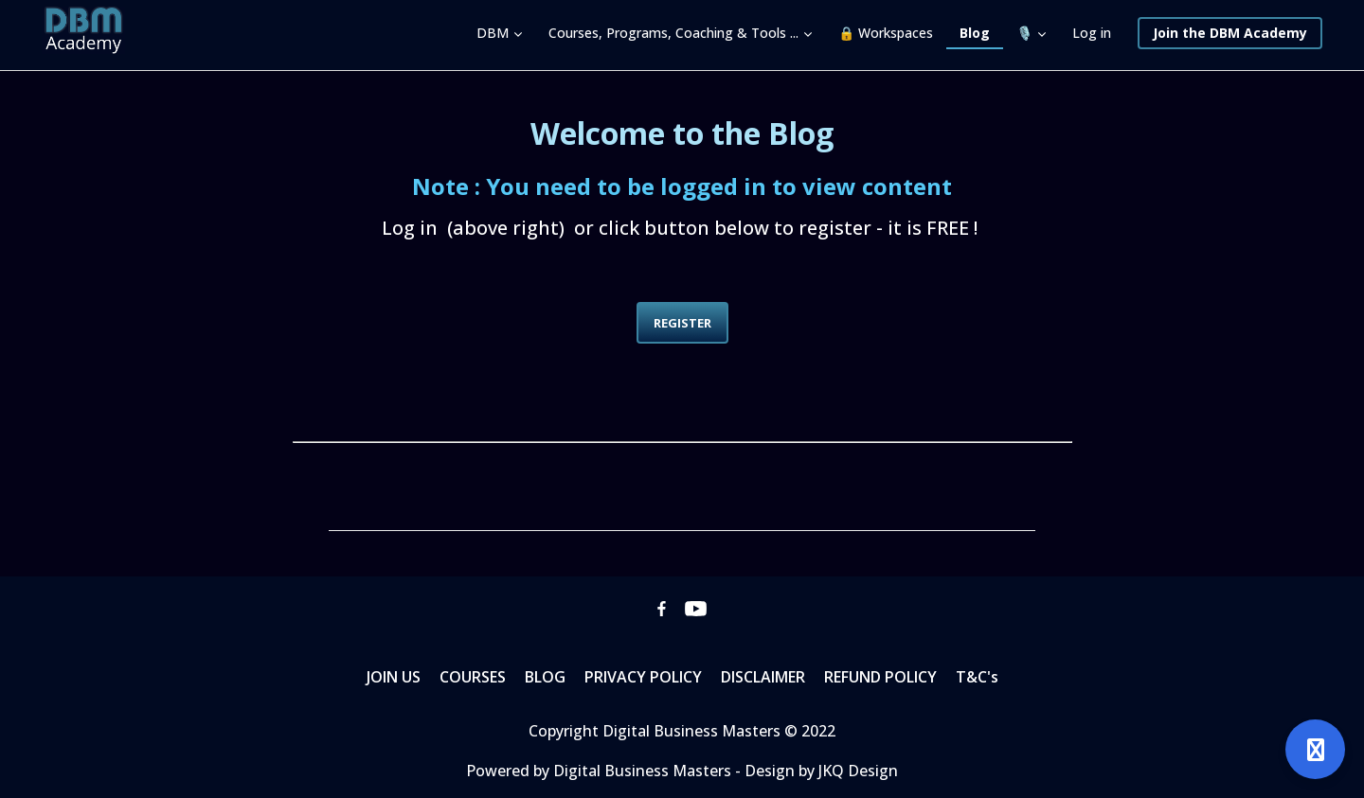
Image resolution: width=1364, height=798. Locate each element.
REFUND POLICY (880, 676)
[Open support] (1315, 749)
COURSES (473, 676)
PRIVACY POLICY (643, 676)
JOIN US (394, 676)
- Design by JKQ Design (816, 770)
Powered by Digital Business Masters (600, 770)
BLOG (545, 676)
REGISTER (682, 322)
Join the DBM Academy (1230, 33)
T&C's (977, 676)
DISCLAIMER (763, 676)
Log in (1091, 33)
